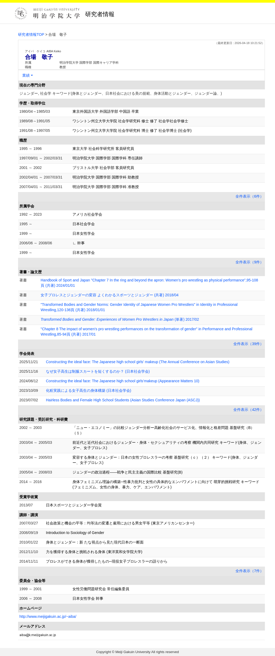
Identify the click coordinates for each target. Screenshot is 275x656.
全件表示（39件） (248, 344)
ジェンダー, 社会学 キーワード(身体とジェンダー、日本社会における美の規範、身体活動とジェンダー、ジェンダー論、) (120, 93)
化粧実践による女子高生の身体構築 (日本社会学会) (88, 390)
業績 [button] (26, 75)
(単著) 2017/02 (120, 319)
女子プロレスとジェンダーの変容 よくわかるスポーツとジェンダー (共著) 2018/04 (110, 295)
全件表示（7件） (249, 571)
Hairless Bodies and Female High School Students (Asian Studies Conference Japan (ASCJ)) (123, 400)
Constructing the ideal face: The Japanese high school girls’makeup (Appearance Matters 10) (122, 381)
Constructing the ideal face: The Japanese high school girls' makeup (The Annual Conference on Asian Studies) (137, 362)
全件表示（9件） (249, 262)
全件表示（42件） (248, 409)
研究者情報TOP (31, 34)
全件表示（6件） (249, 196)
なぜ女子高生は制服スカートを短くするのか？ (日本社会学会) (98, 371)
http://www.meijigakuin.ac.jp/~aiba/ (47, 616)
